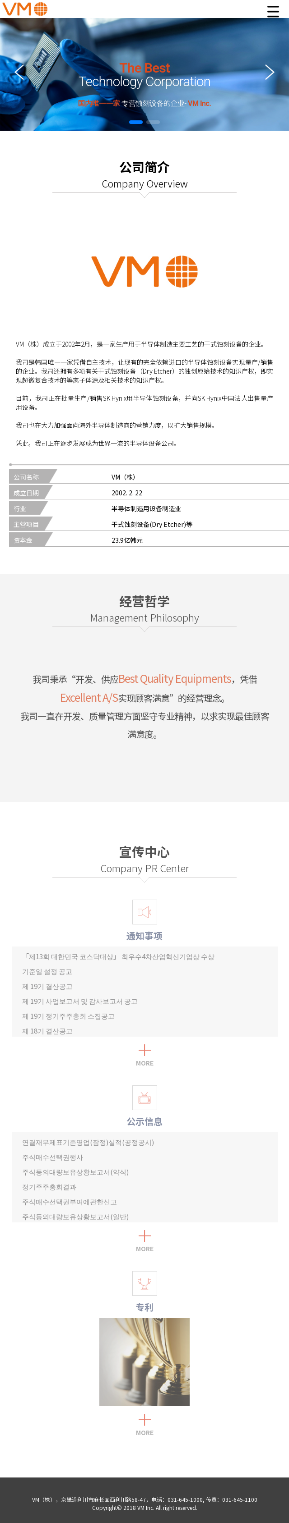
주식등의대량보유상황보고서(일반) (75, 1216)
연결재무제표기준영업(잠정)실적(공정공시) (88, 1142)
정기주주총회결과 (49, 1186)
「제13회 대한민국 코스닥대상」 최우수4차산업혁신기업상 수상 (118, 956)
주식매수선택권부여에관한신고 (69, 1201)
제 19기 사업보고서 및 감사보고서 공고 (80, 1001)
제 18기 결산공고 (47, 1030)
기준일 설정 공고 (47, 971)
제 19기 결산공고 (47, 986)
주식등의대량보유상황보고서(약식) (75, 1171)
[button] (136, 122)
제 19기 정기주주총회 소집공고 (68, 1015)
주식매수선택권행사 (52, 1157)
